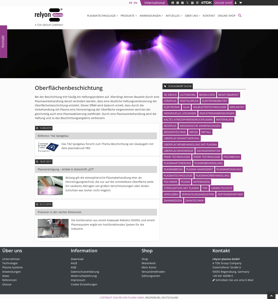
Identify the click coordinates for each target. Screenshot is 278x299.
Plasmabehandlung (208, 163)
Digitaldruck (189, 101)
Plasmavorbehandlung (212, 175)
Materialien (224, 119)
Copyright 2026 (109, 297)
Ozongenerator (208, 151)
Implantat (237, 107)
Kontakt (209, 15)
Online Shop (223, 3)
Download (77, 259)
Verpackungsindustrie (198, 194)
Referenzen (201, 182)
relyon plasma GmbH (131, 297)
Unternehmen (11, 259)
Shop (145, 259)
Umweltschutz (221, 188)
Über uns (191, 15)
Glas (186, 107)
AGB (73, 267)
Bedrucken (207, 95)
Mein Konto (149, 267)
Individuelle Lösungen (180, 113)
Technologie (10, 263)
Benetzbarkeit (228, 95)
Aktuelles (173, 15)
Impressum (78, 280)
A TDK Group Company (226, 263)
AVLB (74, 263)
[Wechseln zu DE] (130, 2)
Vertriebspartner (230, 194)
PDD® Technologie (207, 157)
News (5, 276)
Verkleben (171, 194)
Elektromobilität (214, 101)
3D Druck (170, 95)
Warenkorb (149, 263)
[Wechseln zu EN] (135, 2)
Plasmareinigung (228, 169)
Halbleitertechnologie (209, 107)
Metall (206, 132)
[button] (240, 16)
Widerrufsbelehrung (84, 276)
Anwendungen (150, 15)
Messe (193, 132)
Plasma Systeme (12, 267)
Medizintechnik (175, 132)
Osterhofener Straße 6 (226, 267)
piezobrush (232, 157)
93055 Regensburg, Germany (230, 271)
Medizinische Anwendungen (200, 126)
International (154, 2)
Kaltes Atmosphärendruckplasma (188, 119)
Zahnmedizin (173, 200)
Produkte (127, 15)
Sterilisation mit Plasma (181, 188)
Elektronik (172, 107)
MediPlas (170, 126)
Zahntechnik (194, 200)
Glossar (7, 284)
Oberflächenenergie (178, 151)
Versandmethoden (153, 271)
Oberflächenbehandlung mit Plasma (190, 144)
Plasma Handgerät (199, 169)
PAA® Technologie (177, 157)
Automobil (188, 95)
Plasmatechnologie (101, 15)
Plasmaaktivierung (177, 163)
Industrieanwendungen (217, 113)
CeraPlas (170, 101)
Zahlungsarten (151, 276)
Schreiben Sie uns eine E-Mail (234, 280)
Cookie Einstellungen (84, 284)
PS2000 (185, 182)
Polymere (170, 182)
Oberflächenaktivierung (181, 138)
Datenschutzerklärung (85, 271)
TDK (205, 188)
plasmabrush (173, 169)
